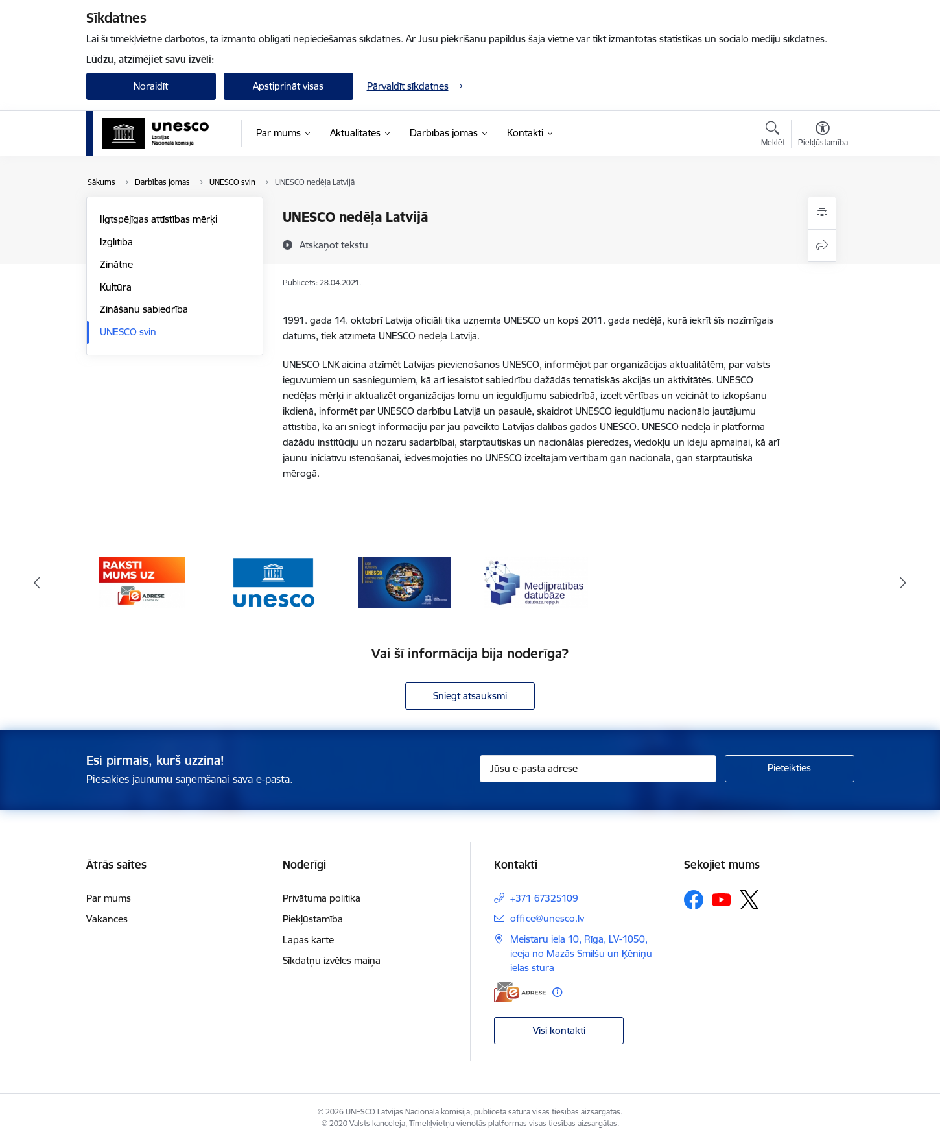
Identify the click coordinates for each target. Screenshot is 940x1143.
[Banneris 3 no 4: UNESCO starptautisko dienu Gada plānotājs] (404, 581)
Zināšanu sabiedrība (144, 309)
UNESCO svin (128, 332)
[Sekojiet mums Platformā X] (749, 899)
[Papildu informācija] (557, 992)
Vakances (107, 919)
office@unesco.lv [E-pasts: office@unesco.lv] (547, 918)
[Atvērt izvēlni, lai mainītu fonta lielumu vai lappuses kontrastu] (823, 135)
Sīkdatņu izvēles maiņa (332, 960)
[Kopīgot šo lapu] (822, 245)
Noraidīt (151, 86)
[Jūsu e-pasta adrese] (598, 768)
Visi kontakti (559, 1030)
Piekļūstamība (313, 919)
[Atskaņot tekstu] (334, 244)
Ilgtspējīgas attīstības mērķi (158, 219)
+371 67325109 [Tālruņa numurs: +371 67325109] (544, 898)
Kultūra (116, 287)
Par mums (108, 898)
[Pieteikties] (789, 768)
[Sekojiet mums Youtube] (721, 899)
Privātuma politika (321, 898)
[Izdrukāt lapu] (822, 213)
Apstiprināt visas (288, 86)
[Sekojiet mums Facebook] (693, 899)
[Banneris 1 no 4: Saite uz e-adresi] (142, 581)
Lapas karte (308, 939)
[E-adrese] (520, 992)
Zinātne (116, 264)
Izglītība (116, 241)
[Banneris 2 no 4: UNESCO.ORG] (273, 581)
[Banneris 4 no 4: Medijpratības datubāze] (536, 581)
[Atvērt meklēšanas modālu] (773, 135)
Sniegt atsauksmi (470, 696)
